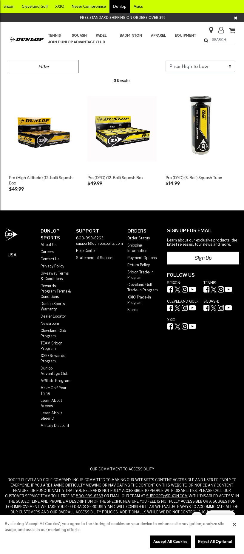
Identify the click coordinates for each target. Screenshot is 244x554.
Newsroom (50, 323)
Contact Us (50, 259)
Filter (43, 67)
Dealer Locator (53, 316)
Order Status (138, 238)
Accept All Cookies (170, 541)
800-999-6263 (90, 238)
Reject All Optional (215, 541)
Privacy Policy (52, 266)
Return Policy (138, 265)
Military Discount (55, 425)
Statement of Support (95, 258)
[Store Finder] (208, 28)
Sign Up (203, 258)
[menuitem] (55, 35)
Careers (47, 252)
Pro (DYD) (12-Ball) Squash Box (115, 177)
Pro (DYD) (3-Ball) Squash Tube (194, 177)
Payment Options (142, 258)
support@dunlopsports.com (99, 243)
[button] (9, 6)
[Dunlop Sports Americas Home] (11, 234)
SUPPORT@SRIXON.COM (167, 496)
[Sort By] (200, 66)
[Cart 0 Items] (232, 31)
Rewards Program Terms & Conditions (56, 291)
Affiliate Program (55, 380)
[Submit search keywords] (206, 40)
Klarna (132, 309)
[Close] (236, 17)
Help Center (86, 250)
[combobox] (219, 39)
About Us (48, 244)
